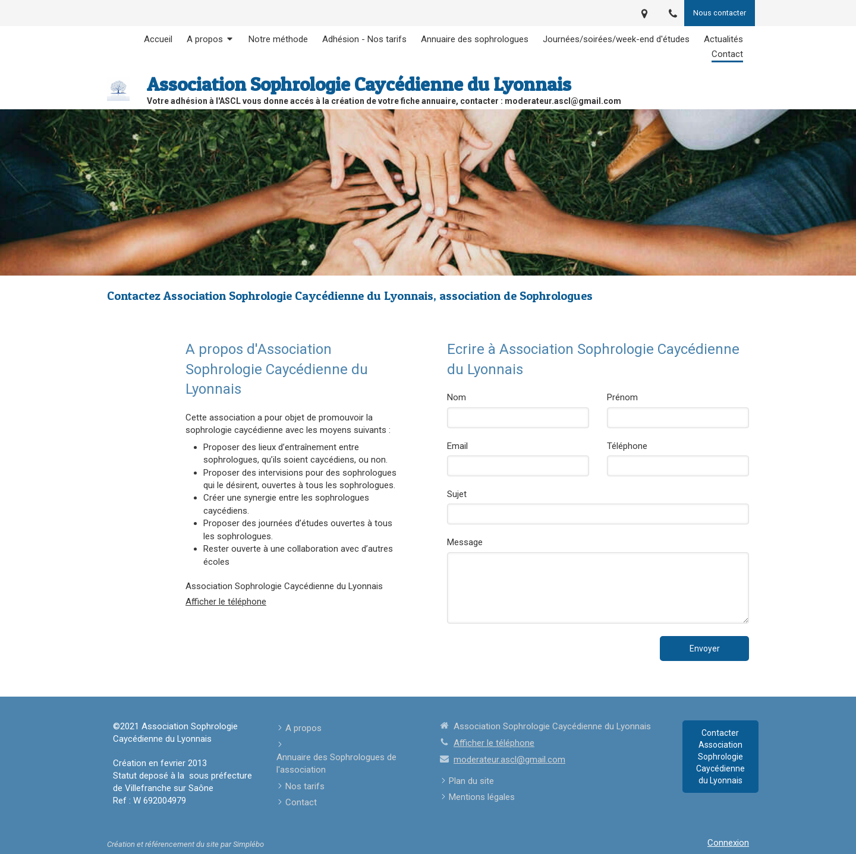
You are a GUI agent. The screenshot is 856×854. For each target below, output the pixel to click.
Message (465, 542)
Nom (456, 397)
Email (457, 446)
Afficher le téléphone (225, 601)
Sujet (457, 494)
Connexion (728, 842)
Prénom (622, 397)
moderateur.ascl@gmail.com (509, 759)
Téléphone (627, 446)
